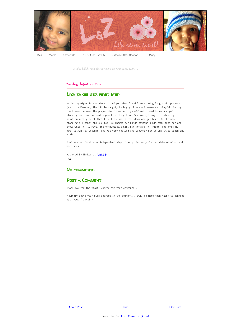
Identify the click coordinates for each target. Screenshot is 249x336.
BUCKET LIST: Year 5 (93, 55)
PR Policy (150, 55)
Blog (39, 55)
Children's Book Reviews (125, 55)
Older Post (175, 307)
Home (125, 307)
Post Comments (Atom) (135, 316)
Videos (52, 55)
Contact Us (69, 55)
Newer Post (76, 307)
